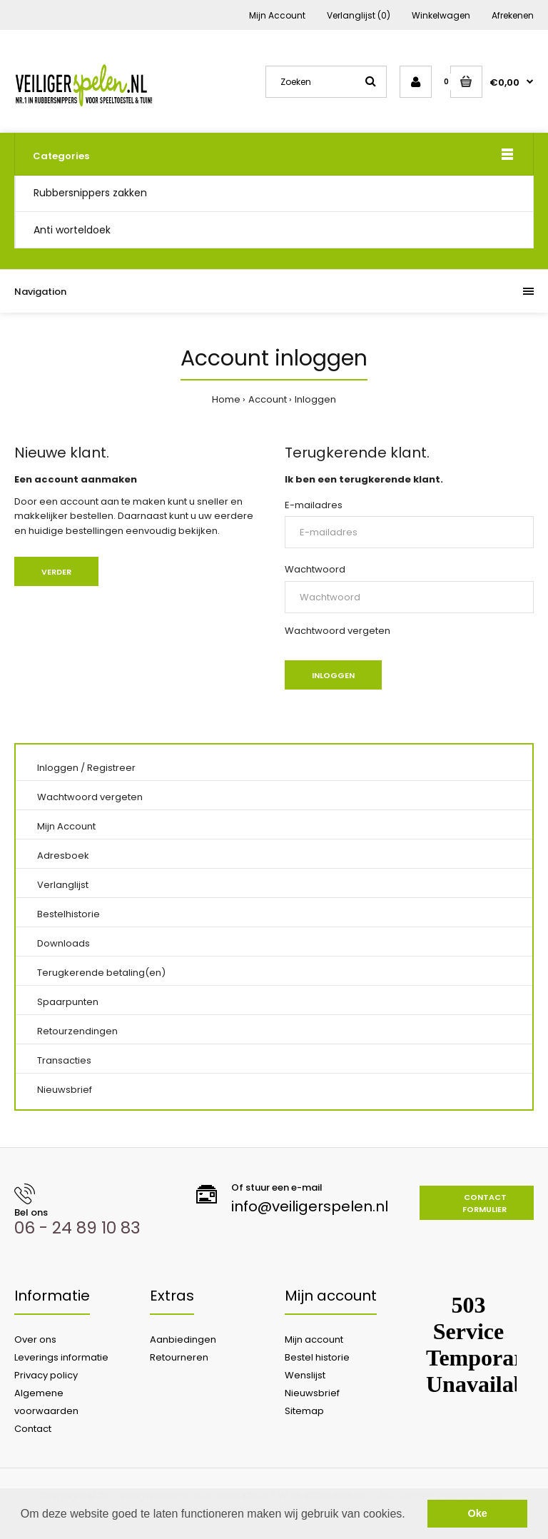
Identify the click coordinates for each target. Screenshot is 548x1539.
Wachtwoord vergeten (337, 630)
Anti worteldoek (72, 230)
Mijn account (314, 1339)
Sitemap (304, 1411)
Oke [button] (477, 1513)
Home (226, 399)
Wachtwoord (315, 569)
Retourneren (179, 1357)
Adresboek (63, 855)
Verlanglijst (62, 885)
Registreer (111, 767)
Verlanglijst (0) (358, 15)
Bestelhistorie (68, 914)
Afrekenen (513, 15)
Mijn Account (277, 15)
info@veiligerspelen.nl (309, 1206)
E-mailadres (313, 505)
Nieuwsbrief (64, 1089)
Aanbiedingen (183, 1339)
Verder (56, 571)
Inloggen (315, 399)
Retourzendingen (77, 1031)
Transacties (64, 1060)
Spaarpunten (67, 1002)
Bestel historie (317, 1357)
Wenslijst (305, 1375)
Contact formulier (484, 1203)
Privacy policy (46, 1375)
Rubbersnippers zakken (90, 193)
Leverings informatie (61, 1357)
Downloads (63, 943)
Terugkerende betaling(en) (101, 972)
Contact (32, 1428)
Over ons (35, 1339)
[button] (410, 1515)
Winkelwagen (441, 15)
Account (267, 399)
